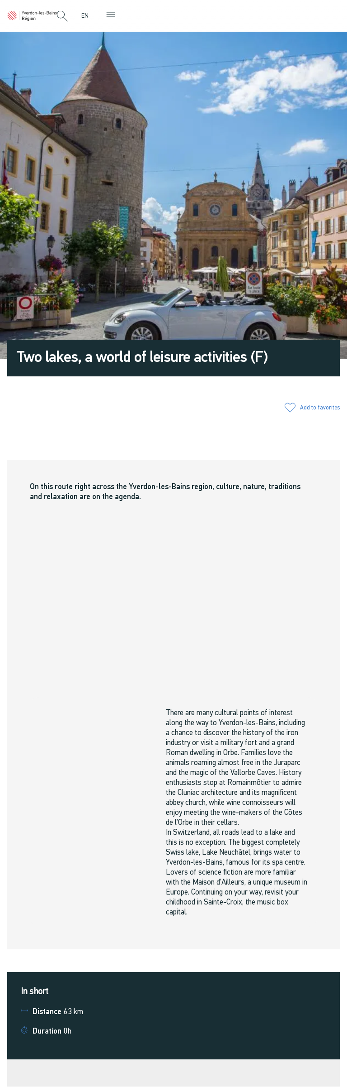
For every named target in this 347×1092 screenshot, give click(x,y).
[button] (62, 16)
